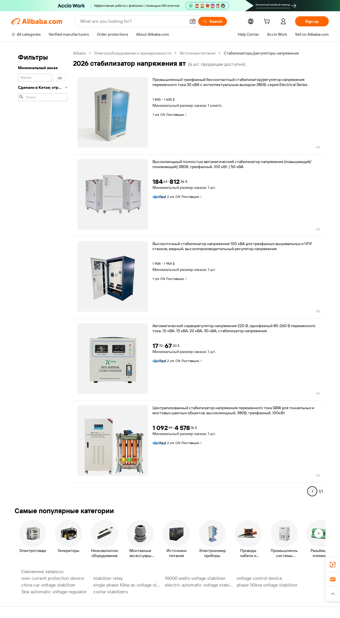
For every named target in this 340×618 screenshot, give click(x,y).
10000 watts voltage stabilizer (195, 578)
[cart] (268, 22)
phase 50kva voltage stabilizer (267, 585)
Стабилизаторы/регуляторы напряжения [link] (261, 53)
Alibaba (79, 53)
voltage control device (259, 578)
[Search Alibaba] (132, 21)
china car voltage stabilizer (48, 585)
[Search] (212, 21)
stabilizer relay (108, 578)
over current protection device (52, 578)
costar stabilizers (110, 591)
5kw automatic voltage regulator (54, 591)
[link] (332, 564)
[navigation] (43, 274)
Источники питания (197, 53)
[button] (192, 21)
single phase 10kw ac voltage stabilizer (127, 585)
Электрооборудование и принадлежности (132, 53)
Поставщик (177, 115)
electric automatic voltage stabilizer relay (199, 585)
